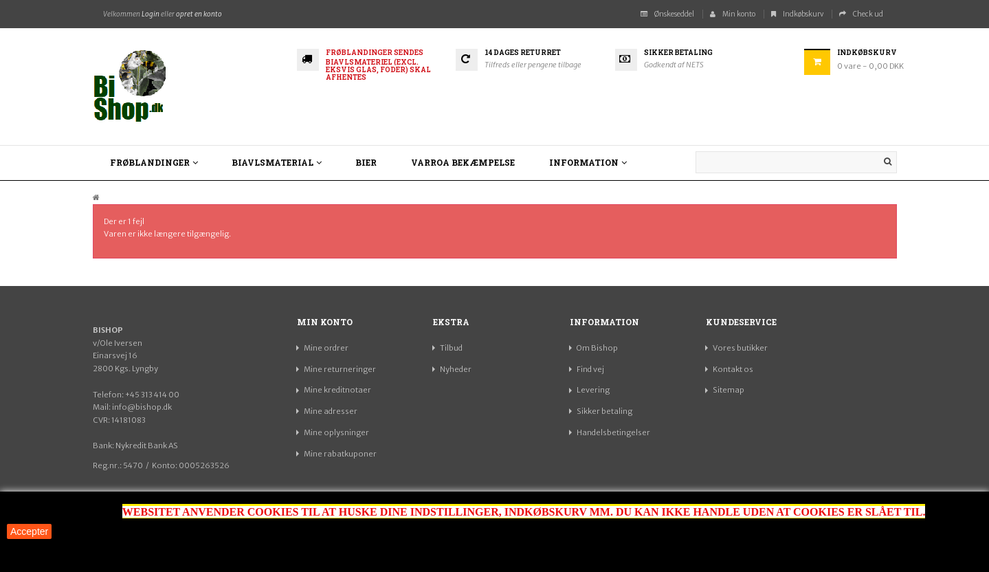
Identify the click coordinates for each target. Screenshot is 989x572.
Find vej (590, 369)
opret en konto (199, 14)
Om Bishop (597, 348)
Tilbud (451, 348)
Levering (593, 390)
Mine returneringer (340, 369)
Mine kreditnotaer (337, 390)
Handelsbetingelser (613, 432)
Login (150, 14)
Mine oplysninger (336, 432)
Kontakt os (733, 369)
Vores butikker (740, 348)
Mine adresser (330, 411)
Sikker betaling (604, 411)
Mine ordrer (326, 348)
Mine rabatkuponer (340, 454)
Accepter (29, 531)
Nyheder (455, 369)
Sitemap (728, 390)
